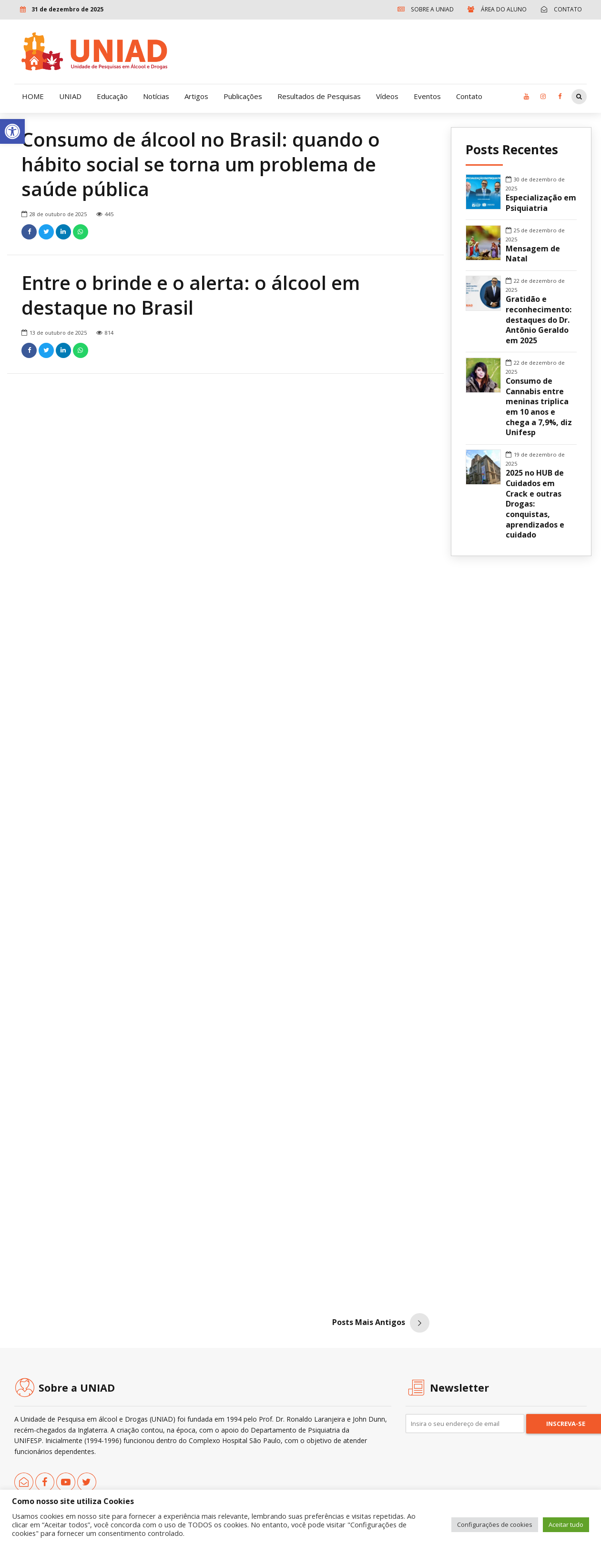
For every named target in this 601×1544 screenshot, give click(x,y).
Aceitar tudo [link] (566, 1524)
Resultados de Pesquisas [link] (319, 96)
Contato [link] (469, 96)
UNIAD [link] (70, 96)
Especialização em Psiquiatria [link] (541, 203)
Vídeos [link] (387, 96)
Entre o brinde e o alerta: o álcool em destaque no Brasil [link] (190, 295)
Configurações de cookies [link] (494, 1524)
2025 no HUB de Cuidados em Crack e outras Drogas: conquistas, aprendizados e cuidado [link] (535, 504)
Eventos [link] (427, 96)
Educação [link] (112, 96)
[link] (12, 131)
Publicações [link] (243, 96)
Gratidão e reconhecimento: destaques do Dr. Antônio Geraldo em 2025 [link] (538, 320)
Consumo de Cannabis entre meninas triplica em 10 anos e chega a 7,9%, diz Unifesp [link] (539, 407)
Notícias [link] (156, 96)
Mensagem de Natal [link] (533, 254)
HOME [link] (33, 96)
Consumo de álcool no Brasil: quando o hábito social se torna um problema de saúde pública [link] (200, 164)
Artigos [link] (196, 96)
